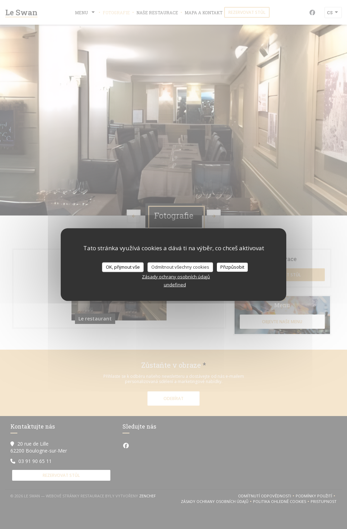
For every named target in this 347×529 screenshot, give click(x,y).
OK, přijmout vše (123, 267)
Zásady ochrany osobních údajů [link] (176, 276)
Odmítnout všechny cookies (180, 267)
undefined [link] (175, 284)
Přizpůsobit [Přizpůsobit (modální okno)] (232, 267)
